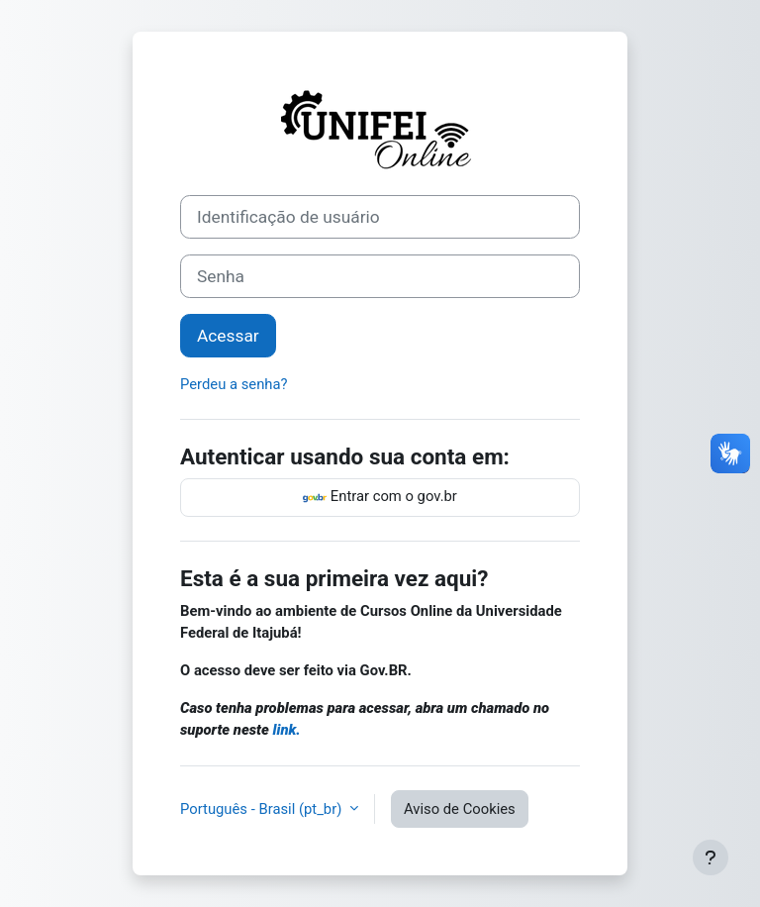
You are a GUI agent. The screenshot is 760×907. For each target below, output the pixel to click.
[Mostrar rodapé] (710, 857)
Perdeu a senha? (234, 384)
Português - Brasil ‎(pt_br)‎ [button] (262, 809)
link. (287, 730)
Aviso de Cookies (460, 809)
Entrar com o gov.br (380, 498)
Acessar (228, 336)
